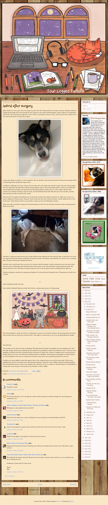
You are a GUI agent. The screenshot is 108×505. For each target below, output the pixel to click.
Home (7, 96)
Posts (86, 106)
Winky (100, 281)
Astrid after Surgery (91, 372)
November (89, 306)
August (88, 415)
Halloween (23, 374)
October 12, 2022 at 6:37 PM (15, 420)
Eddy (91, 278)
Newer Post (6, 484)
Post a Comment (10, 476)
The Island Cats (11, 424)
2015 (86, 454)
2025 (86, 293)
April (88, 426)
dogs (18, 374)
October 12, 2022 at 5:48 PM (15, 411)
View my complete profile (89, 156)
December (89, 304)
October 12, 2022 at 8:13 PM (15, 439)
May (87, 423)
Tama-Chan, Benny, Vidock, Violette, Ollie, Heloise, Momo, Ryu (25, 455)
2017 (86, 448)
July (87, 417)
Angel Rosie (17, 96)
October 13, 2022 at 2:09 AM (15, 451)
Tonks (97, 281)
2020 (86, 440)
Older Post (73, 484)
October (88, 309)
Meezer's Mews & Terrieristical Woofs (17, 443)
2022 (86, 301)
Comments (87, 109)
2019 (86, 443)
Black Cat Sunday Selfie (93, 314)
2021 (86, 437)
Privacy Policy (29, 96)
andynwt (59, 501)
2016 (86, 451)
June (87, 420)
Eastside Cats (10, 384)
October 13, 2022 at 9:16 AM (15, 472)
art (8, 374)
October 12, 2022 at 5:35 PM (15, 401)
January (88, 434)
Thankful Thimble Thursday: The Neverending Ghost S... (93, 326)
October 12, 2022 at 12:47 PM (15, 390)
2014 (86, 457)
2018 (86, 446)
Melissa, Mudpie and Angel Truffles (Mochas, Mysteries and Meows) (26, 405)
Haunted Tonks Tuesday (93, 400)
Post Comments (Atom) (43, 490)
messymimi (10, 434)
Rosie (103, 279)
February (89, 431)
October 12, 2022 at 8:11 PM (15, 430)
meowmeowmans (12, 415)
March (88, 428)
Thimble (86, 281)
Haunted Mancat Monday (93, 362)
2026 (86, 290)
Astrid (11, 374)
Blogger (71, 501)
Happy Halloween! (91, 312)
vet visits (29, 374)
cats (15, 374)
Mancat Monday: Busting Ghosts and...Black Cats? (93, 341)
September (89, 412)
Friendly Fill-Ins (90, 346)
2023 (86, 299)
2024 (86, 296)
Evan (97, 278)
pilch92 (9, 394)
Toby (92, 281)
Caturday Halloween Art (93, 317)
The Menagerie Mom (98, 118)
